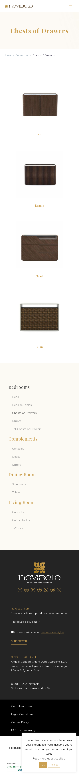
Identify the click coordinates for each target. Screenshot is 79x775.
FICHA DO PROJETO (21, 748)
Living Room (22, 502)
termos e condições (52, 632)
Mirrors (16, 421)
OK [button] (43, 764)
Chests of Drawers (24, 413)
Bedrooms (22, 55)
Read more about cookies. (49, 758)
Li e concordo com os (39, 632)
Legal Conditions (22, 714)
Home (7, 55)
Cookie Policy (20, 722)
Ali (39, 135)
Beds (15, 397)
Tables (16, 492)
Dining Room (22, 474)
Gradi (40, 276)
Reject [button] (54, 764)
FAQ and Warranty (23, 730)
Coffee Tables (21, 520)
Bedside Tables (22, 405)
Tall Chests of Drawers (27, 429)
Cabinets (18, 512)
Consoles (18, 448)
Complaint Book (21, 706)
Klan (39, 347)
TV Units (17, 528)
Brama (39, 205)
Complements (23, 439)
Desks (16, 456)
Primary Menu (70, 6)
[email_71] (39, 621)
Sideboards (19, 484)
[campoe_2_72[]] (12, 632)
